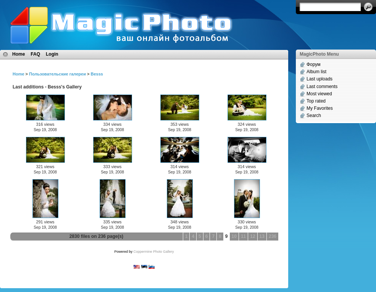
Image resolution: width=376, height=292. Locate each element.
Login (52, 54)
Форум (313, 64)
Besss (96, 74)
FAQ (35, 54)
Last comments (322, 86)
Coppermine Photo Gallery (153, 251)
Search (314, 115)
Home (18, 54)
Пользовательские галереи (57, 74)
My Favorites (320, 108)
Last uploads (319, 79)
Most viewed (319, 93)
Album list (316, 71)
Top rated (316, 101)
